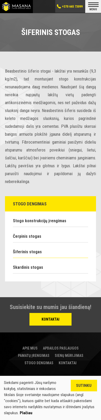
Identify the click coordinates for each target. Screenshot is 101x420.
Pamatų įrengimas (33, 355)
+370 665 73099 (72, 6)
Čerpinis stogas (27, 236)
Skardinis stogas (28, 267)
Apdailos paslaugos (61, 348)
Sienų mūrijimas (69, 355)
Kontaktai (50, 319)
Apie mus (30, 348)
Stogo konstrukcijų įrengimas (39, 220)
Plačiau (26, 413)
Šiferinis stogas (27, 251)
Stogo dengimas (38, 363)
